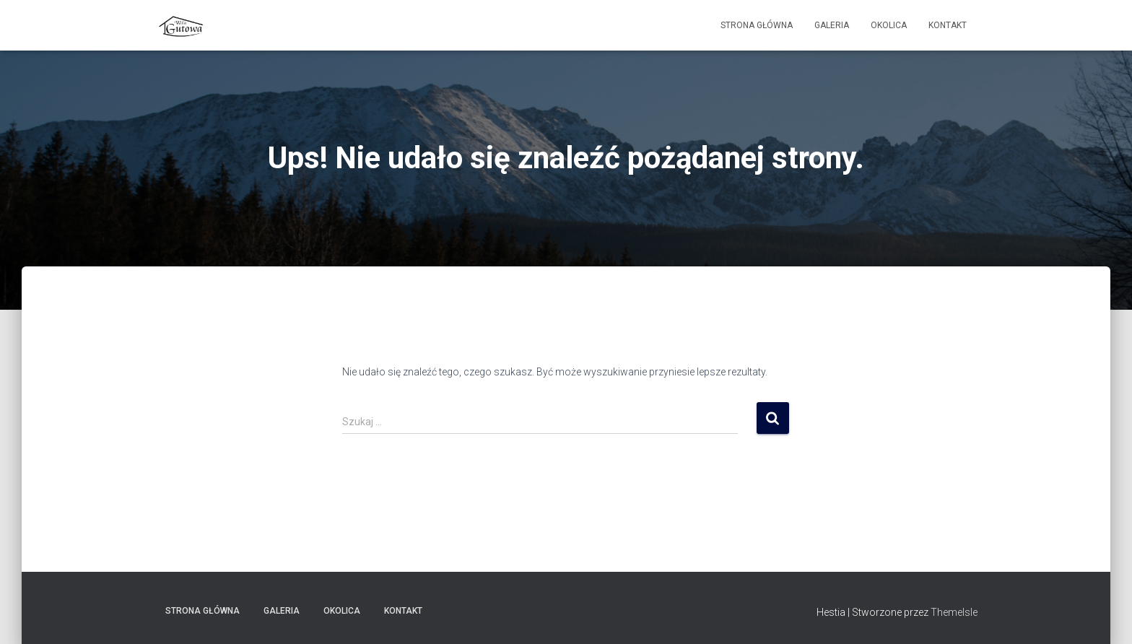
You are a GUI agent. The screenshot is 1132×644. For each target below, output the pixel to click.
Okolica (889, 25)
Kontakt (947, 25)
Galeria (831, 25)
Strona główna (756, 25)
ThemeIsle (954, 612)
